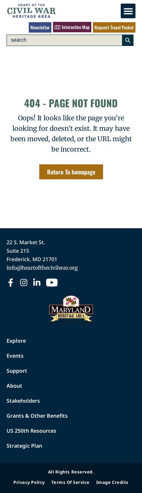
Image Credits (112, 482)
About (14, 385)
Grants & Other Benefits (37, 415)
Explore (16, 340)
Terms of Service (70, 482)
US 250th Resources (31, 430)
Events (15, 355)
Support (17, 370)
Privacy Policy (28, 482)
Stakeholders (23, 400)
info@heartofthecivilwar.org (42, 267)
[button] (128, 11)
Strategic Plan (24, 445)
